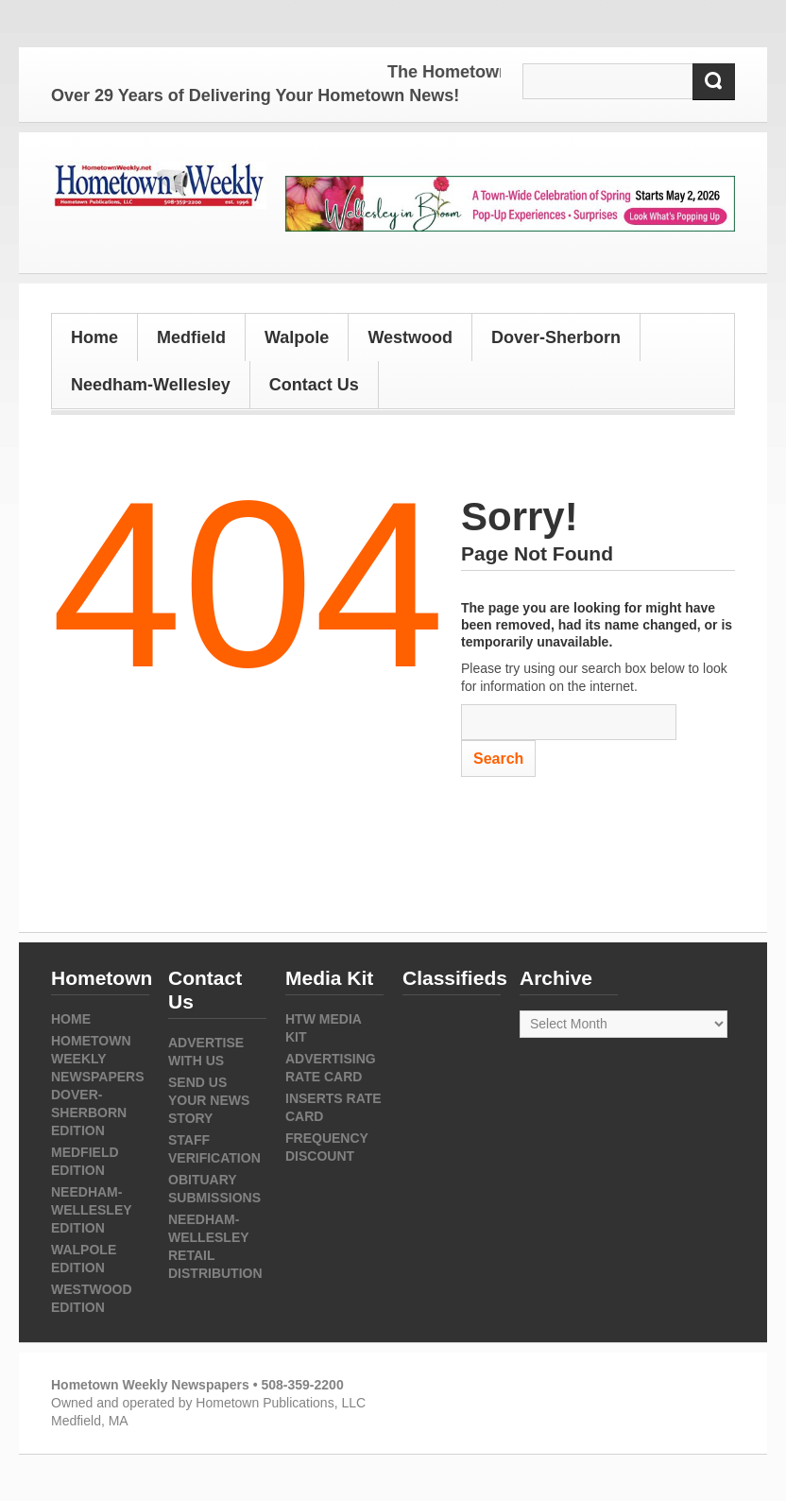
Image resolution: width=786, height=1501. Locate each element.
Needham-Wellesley (151, 384)
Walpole (297, 337)
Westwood (410, 337)
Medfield (191, 337)
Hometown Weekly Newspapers (98, 1058)
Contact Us (314, 384)
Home (94, 337)
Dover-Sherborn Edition (89, 1112)
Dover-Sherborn (556, 337)
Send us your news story (208, 1100)
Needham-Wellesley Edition (91, 1209)
